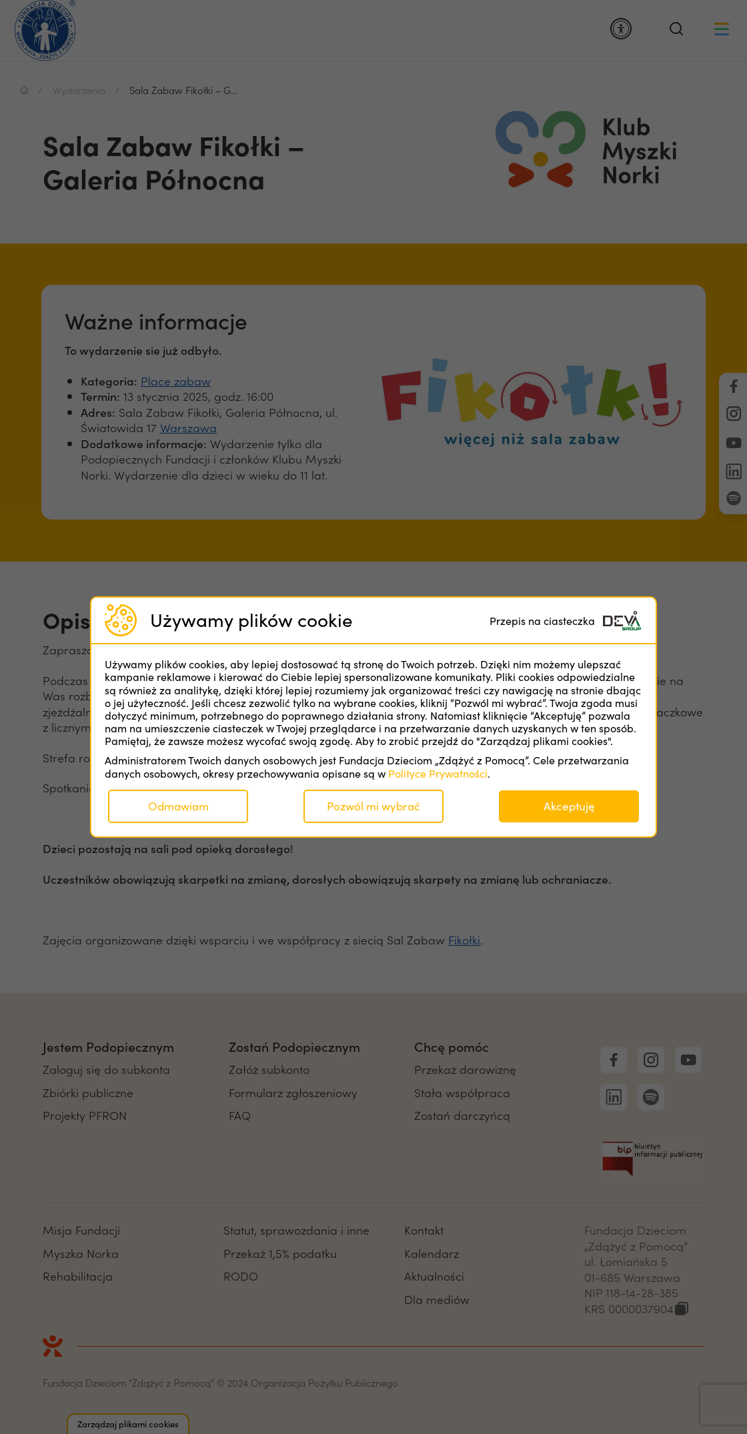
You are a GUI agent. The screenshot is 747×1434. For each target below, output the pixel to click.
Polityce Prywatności (438, 773)
